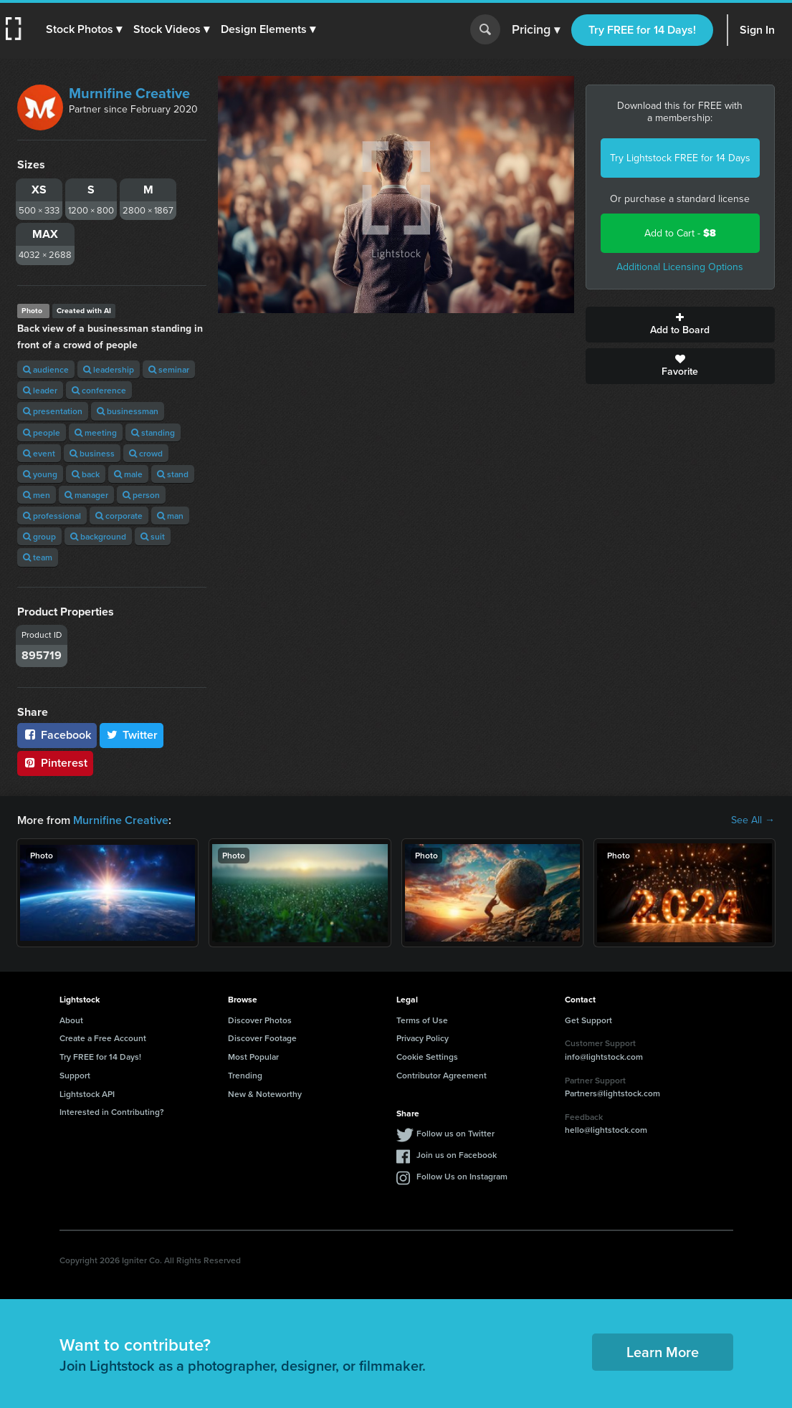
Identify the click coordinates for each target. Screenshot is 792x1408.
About (71, 1020)
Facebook (57, 735)
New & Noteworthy (265, 1094)
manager (86, 495)
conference (99, 390)
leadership (108, 369)
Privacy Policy (422, 1038)
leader (40, 390)
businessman (127, 411)
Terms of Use (422, 1020)
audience (46, 369)
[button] (84, 29)
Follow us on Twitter (455, 1133)
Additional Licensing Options (679, 266)
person (141, 495)
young (40, 474)
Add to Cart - (680, 233)
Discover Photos (260, 1020)
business (92, 453)
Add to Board (680, 324)
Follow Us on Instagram (461, 1176)
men (36, 495)
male (128, 474)
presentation (52, 411)
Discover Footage (262, 1038)
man (170, 515)
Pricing (536, 30)
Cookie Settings (427, 1056)
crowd (146, 453)
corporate (119, 515)
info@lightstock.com (604, 1056)
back (86, 474)
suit (152, 536)
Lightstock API (87, 1094)
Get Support (588, 1020)
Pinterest (55, 763)
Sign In (757, 29)
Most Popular (253, 1056)
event (39, 453)
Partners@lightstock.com (612, 1093)
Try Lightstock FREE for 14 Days (680, 158)
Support (74, 1075)
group (39, 536)
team (37, 557)
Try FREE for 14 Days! (642, 29)
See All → (753, 820)
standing (153, 432)
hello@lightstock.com (606, 1130)
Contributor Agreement (441, 1075)
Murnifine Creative (129, 93)
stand (173, 474)
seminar (168, 369)
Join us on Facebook (456, 1155)
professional (52, 515)
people (41, 432)
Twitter (131, 735)
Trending (245, 1075)
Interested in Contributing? (111, 1112)
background (98, 536)
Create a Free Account (102, 1038)
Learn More (662, 1351)
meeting (96, 432)
